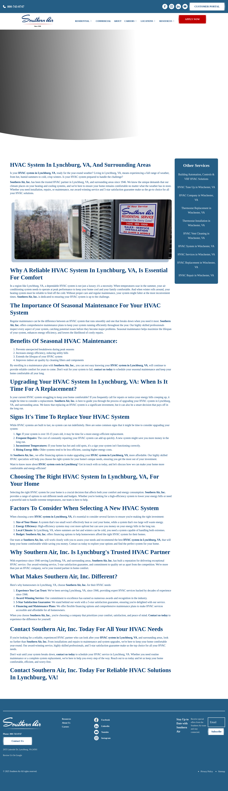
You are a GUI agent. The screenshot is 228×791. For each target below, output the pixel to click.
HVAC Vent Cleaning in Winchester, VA (196, 235)
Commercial (103, 21)
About (117, 21)
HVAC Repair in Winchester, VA (196, 275)
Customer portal (207, 6)
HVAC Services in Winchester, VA (196, 254)
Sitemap (221, 771)
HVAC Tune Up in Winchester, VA (196, 187)
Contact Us (18, 741)
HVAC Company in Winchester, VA (196, 197)
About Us (66, 723)
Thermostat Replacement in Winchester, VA (196, 210)
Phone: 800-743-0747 (12, 734)
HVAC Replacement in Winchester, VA (196, 265)
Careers (65, 727)
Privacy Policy (207, 771)
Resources (66, 719)
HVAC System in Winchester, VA (196, 246)
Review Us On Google (12, 755)
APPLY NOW (192, 19)
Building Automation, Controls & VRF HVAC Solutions (196, 176)
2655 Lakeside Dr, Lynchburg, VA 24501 (20, 749)
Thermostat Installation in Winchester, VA (196, 223)
